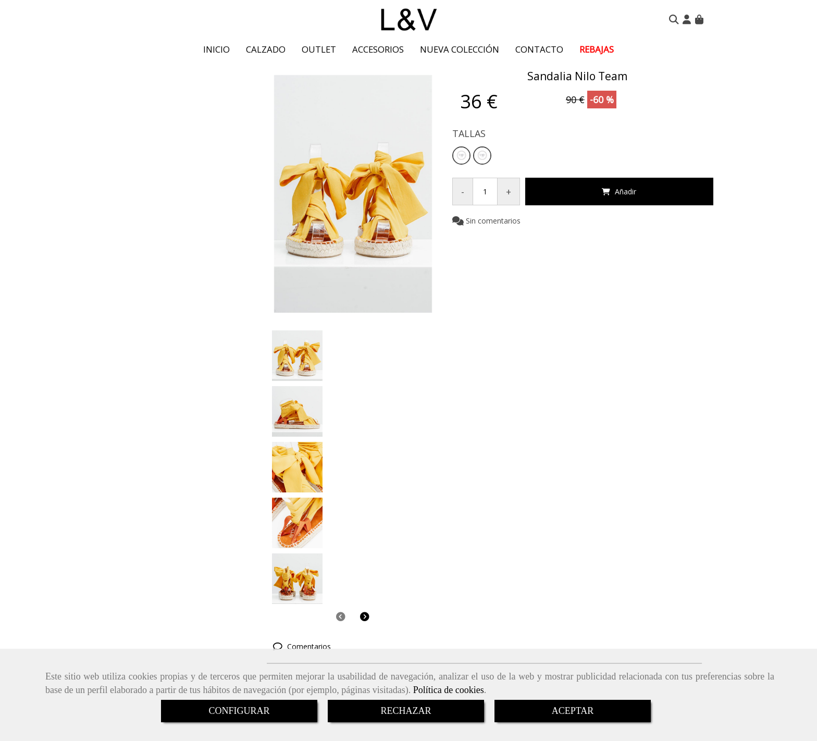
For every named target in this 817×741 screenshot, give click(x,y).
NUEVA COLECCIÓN (459, 49)
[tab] (484, 424)
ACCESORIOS (378, 49)
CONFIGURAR (238, 711)
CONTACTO (539, 49)
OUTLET (319, 49)
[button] (686, 19)
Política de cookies (448, 690)
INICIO (216, 49)
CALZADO (266, 49)
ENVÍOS (387, 591)
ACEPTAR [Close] (573, 711)
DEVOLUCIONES (411, 604)
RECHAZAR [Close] (405, 711)
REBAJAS (596, 49)
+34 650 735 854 (402, 642)
